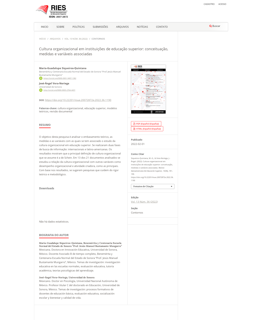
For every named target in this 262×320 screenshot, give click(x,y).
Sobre (60, 26)
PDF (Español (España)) (147, 123)
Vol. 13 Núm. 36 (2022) (76, 38)
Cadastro (209, 4)
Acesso (222, 4)
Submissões (100, 26)
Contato (162, 26)
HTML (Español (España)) (148, 128)
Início (42, 38)
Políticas (79, 26)
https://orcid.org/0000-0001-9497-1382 (59, 78)
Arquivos (122, 26)
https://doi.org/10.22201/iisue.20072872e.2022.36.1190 (78, 100)
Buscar (214, 26)
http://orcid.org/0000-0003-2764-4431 (59, 90)
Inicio (44, 26)
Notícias (142, 26)
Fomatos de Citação (143, 186)
